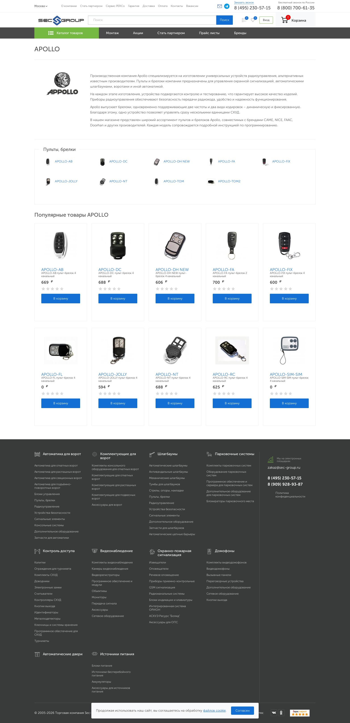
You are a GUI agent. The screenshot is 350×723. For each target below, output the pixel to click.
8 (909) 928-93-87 (285, 484)
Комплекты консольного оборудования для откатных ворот (115, 467)
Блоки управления (47, 494)
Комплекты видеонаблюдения (112, 562)
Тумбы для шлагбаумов (164, 484)
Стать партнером (91, 6)
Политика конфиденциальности (290, 494)
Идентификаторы (46, 612)
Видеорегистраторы (106, 575)
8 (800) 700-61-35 (296, 7)
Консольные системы (49, 525)
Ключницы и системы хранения (55, 624)
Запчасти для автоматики (51, 537)
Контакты (177, 6)
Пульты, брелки (44, 500)
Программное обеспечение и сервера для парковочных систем (229, 483)
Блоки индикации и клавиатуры (170, 600)
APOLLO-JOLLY (112, 374)
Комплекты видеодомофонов (226, 562)
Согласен (242, 711)
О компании (69, 6)
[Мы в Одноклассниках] (281, 712)
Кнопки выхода (44, 606)
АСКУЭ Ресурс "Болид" (164, 616)
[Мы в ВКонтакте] (274, 712)
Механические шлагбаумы (167, 478)
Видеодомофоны (218, 568)
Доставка (149, 6)
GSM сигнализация (162, 587)
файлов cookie (214, 711)
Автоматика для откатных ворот (56, 465)
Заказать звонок (244, 2)
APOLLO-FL (51, 374)
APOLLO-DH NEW (172, 269)
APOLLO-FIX (281, 269)
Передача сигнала (104, 603)
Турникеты (41, 641)
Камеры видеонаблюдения (110, 568)
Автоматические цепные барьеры (172, 534)
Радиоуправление (46, 506)
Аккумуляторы (101, 681)
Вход (266, 20)
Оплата (162, 6)
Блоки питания (102, 665)
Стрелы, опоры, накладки (166, 490)
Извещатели (157, 562)
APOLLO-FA (223, 269)
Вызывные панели (218, 575)
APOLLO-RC (224, 374)
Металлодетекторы (47, 618)
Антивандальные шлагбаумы (168, 471)
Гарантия (133, 6)
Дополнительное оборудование (56, 531)
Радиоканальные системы (167, 593)
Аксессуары (100, 609)
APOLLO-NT (167, 374)
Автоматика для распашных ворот (57, 471)
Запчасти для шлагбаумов (166, 528)
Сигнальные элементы (49, 519)
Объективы (99, 591)
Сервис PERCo (115, 6)
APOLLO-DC (109, 269)
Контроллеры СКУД (47, 600)
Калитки (40, 562)
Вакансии (192, 6)
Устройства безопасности (52, 512)
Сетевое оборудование (108, 616)
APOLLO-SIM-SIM (286, 374)
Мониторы (99, 597)
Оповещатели (159, 568)
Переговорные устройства (225, 581)
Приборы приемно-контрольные (172, 581)
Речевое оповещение (164, 575)
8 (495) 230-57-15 (252, 7)
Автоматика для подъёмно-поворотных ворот (52, 486)
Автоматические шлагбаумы (168, 465)
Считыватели (43, 593)
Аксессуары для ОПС (163, 622)
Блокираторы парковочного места (230, 501)
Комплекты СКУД (46, 575)
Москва (39, 6)
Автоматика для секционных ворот (58, 478)
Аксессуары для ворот (107, 504)
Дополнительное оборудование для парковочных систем (228, 493)
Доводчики (42, 581)
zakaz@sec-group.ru (284, 467)
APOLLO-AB (52, 269)
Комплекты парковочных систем (228, 465)
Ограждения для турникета (52, 568)
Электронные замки (48, 587)
